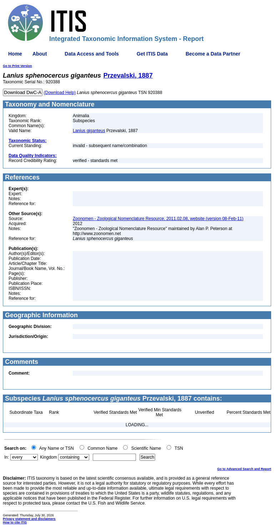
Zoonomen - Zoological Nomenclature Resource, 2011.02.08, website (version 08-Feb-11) (158, 218)
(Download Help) (60, 92)
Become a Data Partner (213, 54)
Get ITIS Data (152, 54)
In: (6, 457)
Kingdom (48, 457)
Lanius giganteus (89, 130)
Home (15, 54)
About (39, 54)
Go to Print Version (17, 66)
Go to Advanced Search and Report (244, 469)
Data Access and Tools (92, 54)
